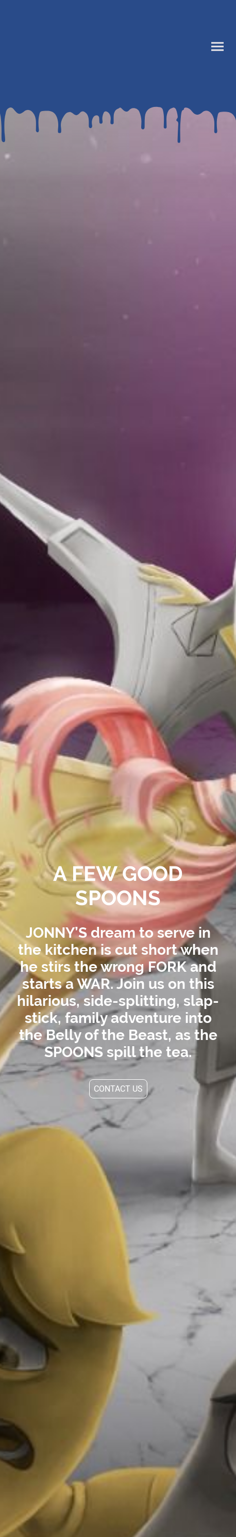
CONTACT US (118, 1089)
